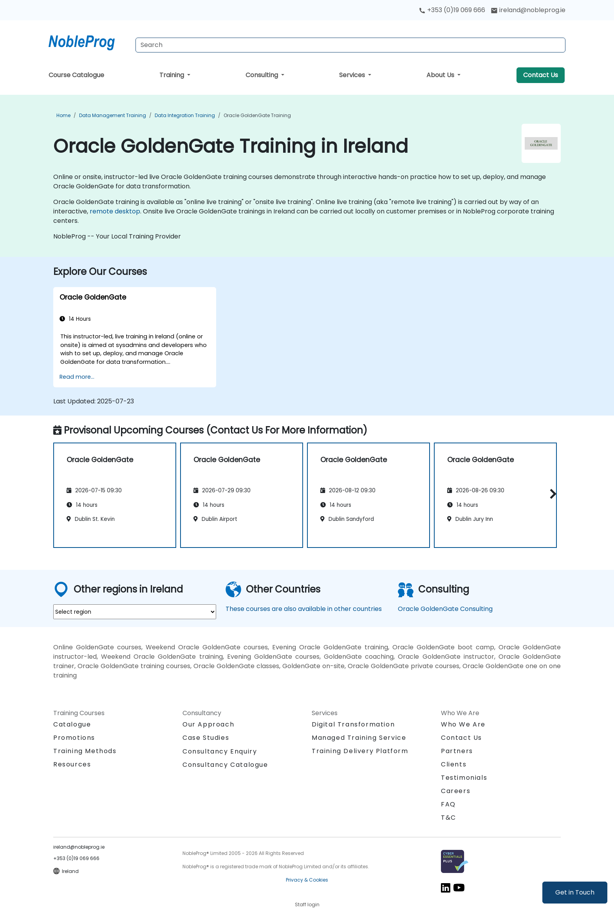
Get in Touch (574, 892)
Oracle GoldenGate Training (257, 115)
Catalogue (72, 724)
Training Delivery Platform (360, 750)
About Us (441, 75)
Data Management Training (112, 115)
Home (63, 115)
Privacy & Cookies (307, 879)
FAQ (448, 804)
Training (172, 75)
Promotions (74, 737)
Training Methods (85, 750)
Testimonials (464, 777)
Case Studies (205, 737)
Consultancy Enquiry (219, 751)
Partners (457, 750)
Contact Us (540, 75)
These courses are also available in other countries (304, 608)
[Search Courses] (350, 45)
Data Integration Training (185, 115)
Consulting (263, 75)
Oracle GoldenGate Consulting (445, 608)
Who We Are (463, 724)
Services (353, 75)
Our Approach (208, 724)
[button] (551, 494)
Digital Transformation (353, 724)
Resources (72, 764)
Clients (453, 764)
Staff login (307, 904)
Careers (455, 790)
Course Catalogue (76, 75)
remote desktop (115, 211)
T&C (448, 817)
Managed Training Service (359, 737)
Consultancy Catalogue (225, 764)
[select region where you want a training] (134, 611)
